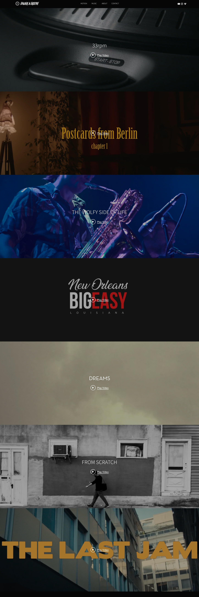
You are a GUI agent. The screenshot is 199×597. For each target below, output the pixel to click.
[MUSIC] (94, 3)
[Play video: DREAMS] (100, 388)
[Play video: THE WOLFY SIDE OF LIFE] (100, 221)
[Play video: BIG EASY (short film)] (100, 300)
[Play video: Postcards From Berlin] (100, 133)
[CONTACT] (115, 3)
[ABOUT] (104, 3)
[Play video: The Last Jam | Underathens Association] (100, 550)
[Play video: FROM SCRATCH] (100, 471)
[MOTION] (84, 3)
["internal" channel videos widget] (99, 49)
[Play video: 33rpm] (100, 55)
